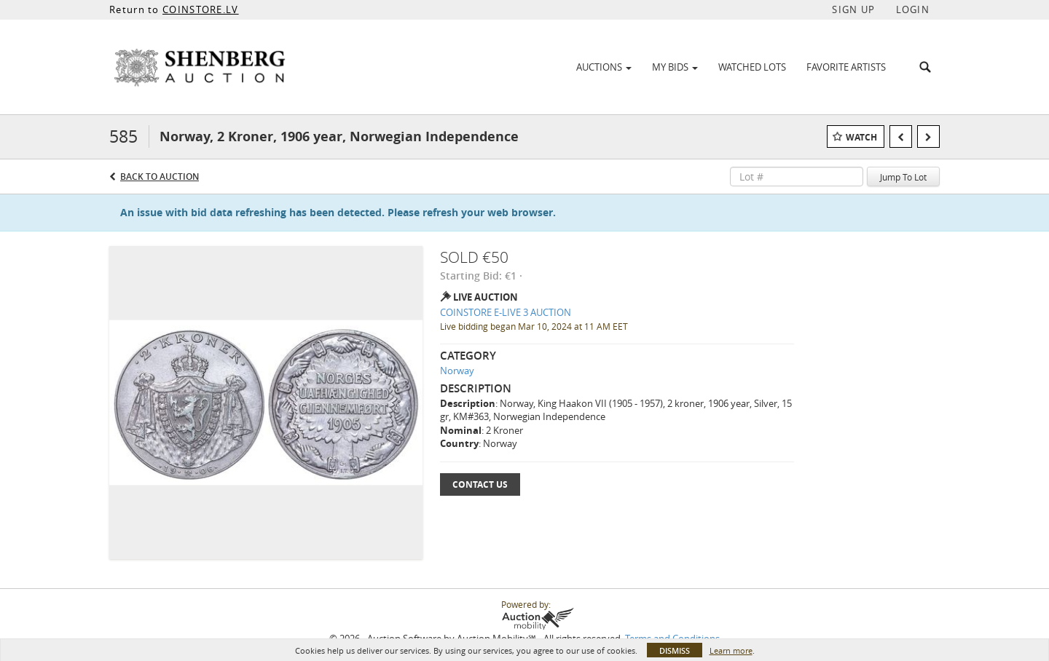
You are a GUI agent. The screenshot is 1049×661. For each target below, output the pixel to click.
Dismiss (674, 650)
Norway (457, 370)
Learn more (731, 650)
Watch (861, 137)
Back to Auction (159, 176)
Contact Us (480, 484)
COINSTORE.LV (200, 9)
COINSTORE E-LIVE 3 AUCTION (505, 312)
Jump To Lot (903, 177)
